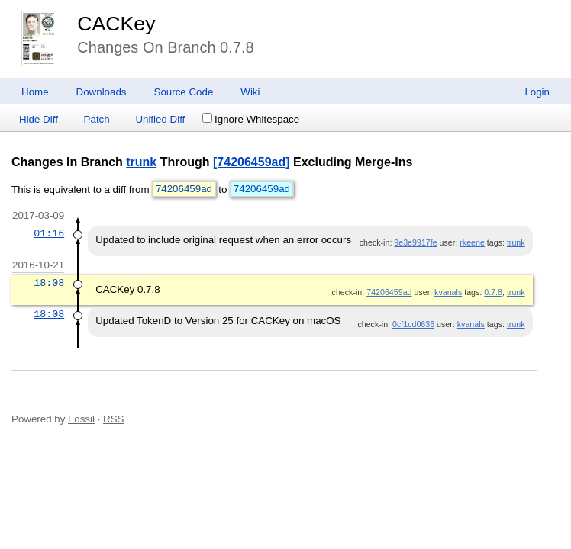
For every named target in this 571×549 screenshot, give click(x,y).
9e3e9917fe (415, 242)
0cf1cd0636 (413, 324)
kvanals (448, 292)
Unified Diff (160, 119)
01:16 (49, 233)
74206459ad (184, 189)
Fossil (81, 419)
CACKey (116, 23)
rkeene (472, 242)
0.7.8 (493, 292)
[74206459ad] (251, 162)
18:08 (49, 283)
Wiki (250, 92)
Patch (97, 119)
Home (35, 92)
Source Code (184, 92)
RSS (113, 419)
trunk (141, 162)
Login (537, 92)
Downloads (101, 92)
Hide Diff (38, 119)
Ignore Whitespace (250, 119)
